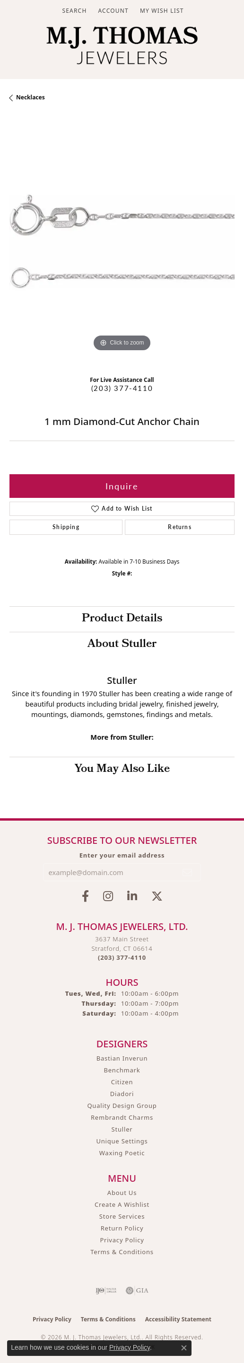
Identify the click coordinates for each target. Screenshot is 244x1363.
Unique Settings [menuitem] (122, 1141)
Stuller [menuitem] (122, 1129)
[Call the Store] (122, 957)
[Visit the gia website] (137, 1290)
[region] (122, 241)
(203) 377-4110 (122, 388)
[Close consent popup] (184, 1348)
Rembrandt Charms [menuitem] (122, 1117)
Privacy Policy (122, 1240)
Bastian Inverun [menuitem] (122, 1058)
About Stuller (122, 644)
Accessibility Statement (178, 1319)
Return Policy (122, 1228)
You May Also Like (122, 769)
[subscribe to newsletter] (187, 872)
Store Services (122, 1216)
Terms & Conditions (122, 1252)
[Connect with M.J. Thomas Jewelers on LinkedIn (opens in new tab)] (132, 896)
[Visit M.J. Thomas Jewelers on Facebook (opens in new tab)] (85, 896)
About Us (122, 1192)
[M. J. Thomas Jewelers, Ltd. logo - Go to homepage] (122, 47)
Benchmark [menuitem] (122, 1070)
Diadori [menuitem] (122, 1093)
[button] (73, 10)
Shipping (65, 527)
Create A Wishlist (122, 1204)
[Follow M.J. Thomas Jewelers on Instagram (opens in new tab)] (108, 896)
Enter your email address (122, 855)
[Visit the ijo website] (106, 1290)
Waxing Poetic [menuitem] (122, 1153)
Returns (179, 527)
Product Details (122, 619)
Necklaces (30, 97)
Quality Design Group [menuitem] (122, 1105)
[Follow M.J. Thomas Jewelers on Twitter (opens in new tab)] (157, 896)
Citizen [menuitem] (122, 1082)
